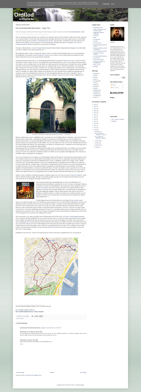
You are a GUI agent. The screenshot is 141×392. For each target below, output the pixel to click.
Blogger (82, 385)
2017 (95, 115)
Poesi (94, 82)
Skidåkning (96, 92)
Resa (22, 318)
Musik (94, 79)
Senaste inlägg (20, 372)
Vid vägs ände (96, 39)
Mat (94, 77)
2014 (95, 121)
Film (94, 75)
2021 (95, 106)
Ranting (95, 86)
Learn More (106, 4)
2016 (95, 117)
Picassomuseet (74, 200)
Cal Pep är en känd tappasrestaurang (73, 216)
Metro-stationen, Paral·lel (42, 55)
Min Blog (95, 66)
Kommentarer (115, 87)
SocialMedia (96, 95)
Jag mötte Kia (96, 58)
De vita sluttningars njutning (100, 51)
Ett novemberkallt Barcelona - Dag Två (100, 134)
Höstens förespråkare (98, 59)
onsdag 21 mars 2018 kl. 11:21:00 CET (51, 327)
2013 (95, 123)
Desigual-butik (40, 48)
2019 (95, 110)
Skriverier (95, 93)
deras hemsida (54, 227)
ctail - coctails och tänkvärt (118, 119)
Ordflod (115, 60)
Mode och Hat (96, 64)
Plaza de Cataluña (76, 175)
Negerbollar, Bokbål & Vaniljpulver (98, 33)
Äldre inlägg (83, 372)
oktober (97, 143)
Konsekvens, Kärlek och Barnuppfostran (99, 62)
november (97, 140)
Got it (112, 4)
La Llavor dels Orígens (23, 223)
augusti (97, 147)
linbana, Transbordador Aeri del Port (43, 40)
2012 (95, 125)
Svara (21, 344)
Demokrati (95, 35)
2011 (95, 127)
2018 (95, 113)
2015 (95, 119)
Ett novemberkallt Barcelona (100, 56)
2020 (95, 108)
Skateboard (96, 90)
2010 (95, 129)
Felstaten (95, 41)
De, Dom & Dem (97, 43)
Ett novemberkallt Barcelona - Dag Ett (100, 137)
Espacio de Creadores (42, 187)
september (97, 145)
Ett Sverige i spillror (98, 27)
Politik (94, 84)
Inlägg (113, 84)
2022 (95, 104)
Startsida (52, 372)
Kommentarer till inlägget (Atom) (33, 375)
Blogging (95, 73)
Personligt (95, 81)
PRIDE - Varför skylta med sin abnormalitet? (99, 30)
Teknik (94, 97)
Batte (94, 37)
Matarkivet (114, 121)
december (97, 131)
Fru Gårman (31, 331)
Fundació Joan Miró (68, 60)
